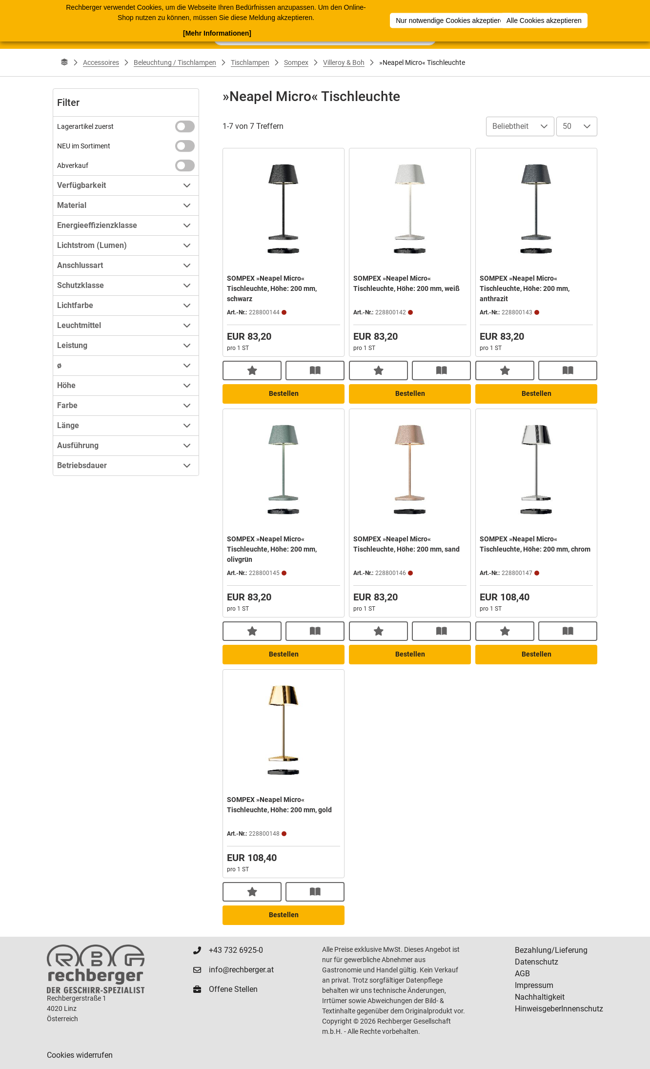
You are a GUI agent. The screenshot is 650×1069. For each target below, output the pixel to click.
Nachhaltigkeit (540, 997)
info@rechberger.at (241, 969)
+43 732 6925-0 (236, 950)
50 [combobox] (567, 126)
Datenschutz (536, 961)
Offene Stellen (233, 989)
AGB (522, 973)
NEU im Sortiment (83, 146)
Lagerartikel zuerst (85, 126)
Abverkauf (72, 165)
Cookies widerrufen (80, 1055)
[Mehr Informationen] (217, 33)
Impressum (534, 985)
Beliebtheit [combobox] (510, 126)
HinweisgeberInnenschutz (559, 1008)
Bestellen (284, 393)
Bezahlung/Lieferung (551, 950)
